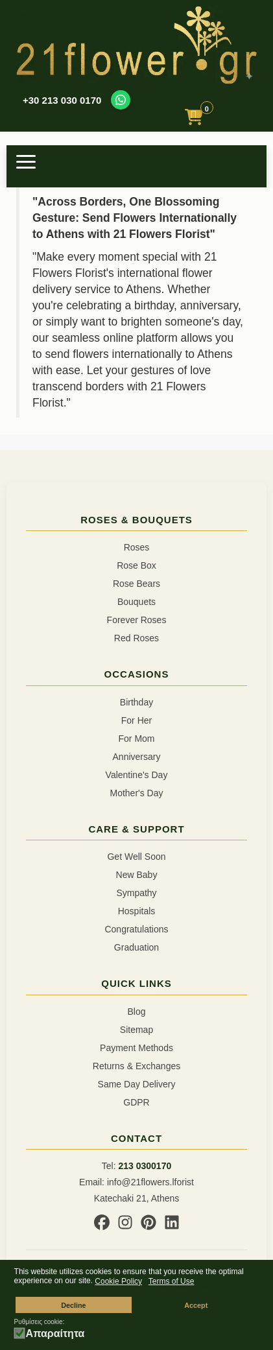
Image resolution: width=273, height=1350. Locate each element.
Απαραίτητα (55, 1334)
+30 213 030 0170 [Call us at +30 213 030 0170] (62, 100)
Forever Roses (137, 620)
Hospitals (137, 911)
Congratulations (136, 929)
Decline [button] (73, 1305)
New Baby (137, 875)
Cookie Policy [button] (118, 1281)
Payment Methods (136, 1048)
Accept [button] (196, 1305)
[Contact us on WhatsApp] (120, 100)
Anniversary (137, 757)
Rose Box (136, 565)
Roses (137, 547)
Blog (136, 1011)
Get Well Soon (136, 856)
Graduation (136, 947)
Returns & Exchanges (136, 1066)
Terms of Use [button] (171, 1281)
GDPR (136, 1102)
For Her (136, 720)
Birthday (136, 702)
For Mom (137, 738)
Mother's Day (136, 793)
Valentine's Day (137, 775)
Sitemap (136, 1029)
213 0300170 (144, 1166)
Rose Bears (136, 583)
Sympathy (136, 893)
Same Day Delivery (137, 1084)
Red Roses (136, 638)
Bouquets (136, 602)
